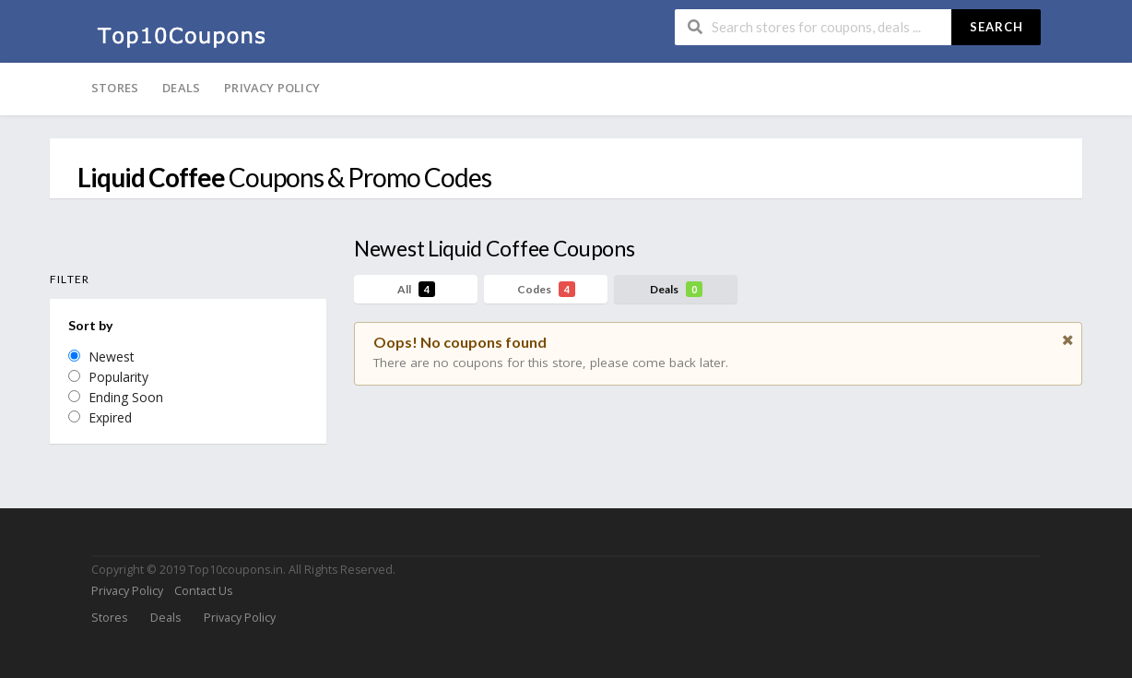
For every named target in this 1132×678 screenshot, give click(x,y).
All (416, 289)
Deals (181, 87)
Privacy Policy (272, 87)
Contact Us (203, 591)
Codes (546, 289)
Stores (114, 87)
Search (996, 26)
